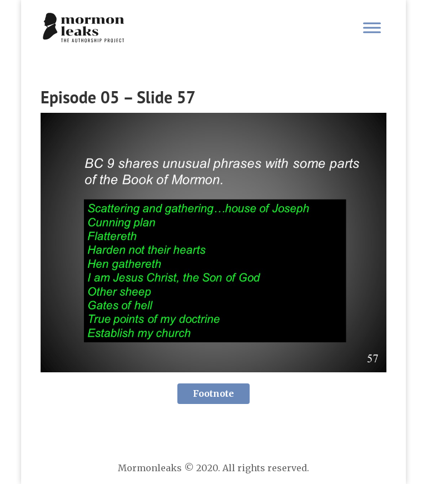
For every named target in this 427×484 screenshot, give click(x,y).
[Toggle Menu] (372, 27)
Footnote (213, 393)
